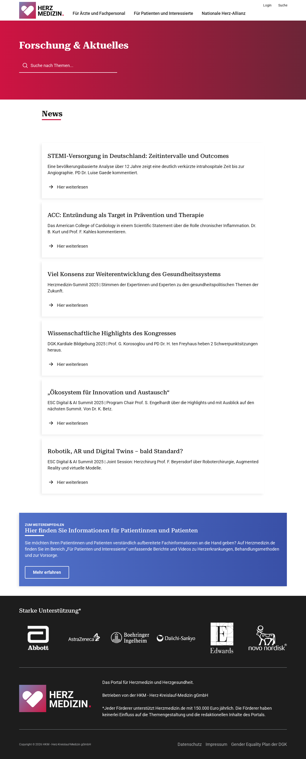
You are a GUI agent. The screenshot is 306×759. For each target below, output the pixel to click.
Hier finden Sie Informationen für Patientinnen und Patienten (111, 530)
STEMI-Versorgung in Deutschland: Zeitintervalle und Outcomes (138, 156)
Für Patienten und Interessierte (163, 13)
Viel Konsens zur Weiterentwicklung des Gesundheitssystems (134, 274)
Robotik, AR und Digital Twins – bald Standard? (115, 451)
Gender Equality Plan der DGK (259, 744)
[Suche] (283, 5)
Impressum (216, 744)
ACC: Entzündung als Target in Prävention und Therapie (126, 215)
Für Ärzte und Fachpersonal (99, 13)
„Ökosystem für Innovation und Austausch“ (108, 392)
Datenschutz (190, 744)
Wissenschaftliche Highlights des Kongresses (112, 333)
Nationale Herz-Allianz (224, 13)
